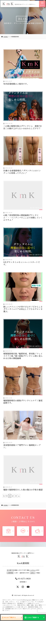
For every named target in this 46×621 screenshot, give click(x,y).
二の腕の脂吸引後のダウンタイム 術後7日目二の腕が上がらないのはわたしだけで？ (22, 127)
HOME (4, 37)
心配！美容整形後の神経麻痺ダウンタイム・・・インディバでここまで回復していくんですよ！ (23, 217)
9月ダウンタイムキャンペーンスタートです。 (21, 263)
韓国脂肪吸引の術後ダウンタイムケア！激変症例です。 (23, 401)
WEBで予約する (10, 617)
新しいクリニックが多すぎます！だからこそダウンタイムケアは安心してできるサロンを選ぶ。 (23, 309)
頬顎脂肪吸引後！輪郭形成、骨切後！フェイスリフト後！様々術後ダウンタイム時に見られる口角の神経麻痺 (23, 356)
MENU (42, 4)
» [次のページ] (18, 496)
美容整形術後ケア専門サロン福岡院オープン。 (22, 446)
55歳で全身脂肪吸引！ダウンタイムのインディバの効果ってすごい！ (22, 171)
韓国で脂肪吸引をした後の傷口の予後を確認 (23, 489)
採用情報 (23, 582)
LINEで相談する (33, 617)
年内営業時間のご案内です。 (16, 83)
